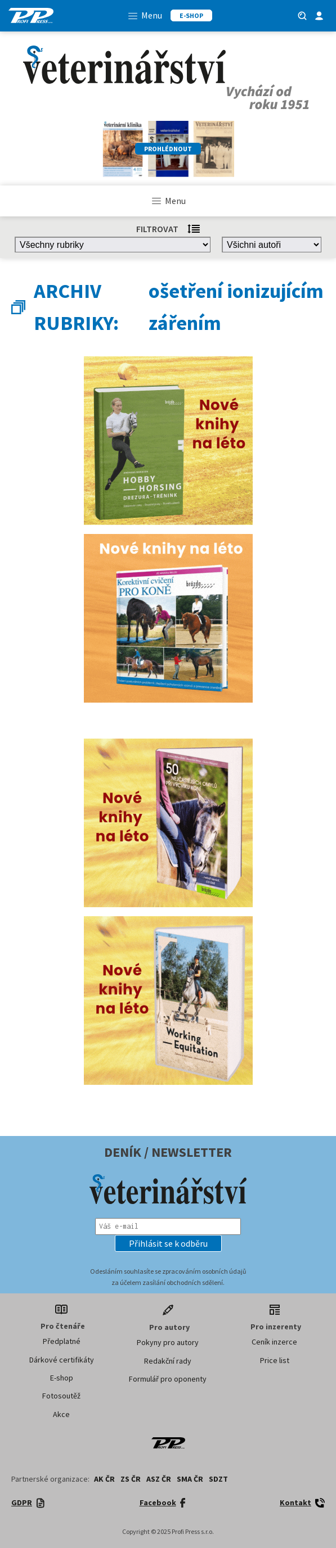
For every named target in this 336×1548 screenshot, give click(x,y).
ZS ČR (130, 1479)
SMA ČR (190, 1479)
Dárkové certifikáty (61, 1360)
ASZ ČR (158, 1479)
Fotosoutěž (61, 1396)
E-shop (61, 1378)
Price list (274, 1360)
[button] (168, 1243)
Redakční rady (167, 1361)
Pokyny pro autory (168, 1342)
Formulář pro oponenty (168, 1379)
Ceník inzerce (274, 1342)
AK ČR (104, 1479)
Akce (61, 1414)
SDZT (218, 1479)
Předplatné (61, 1341)
